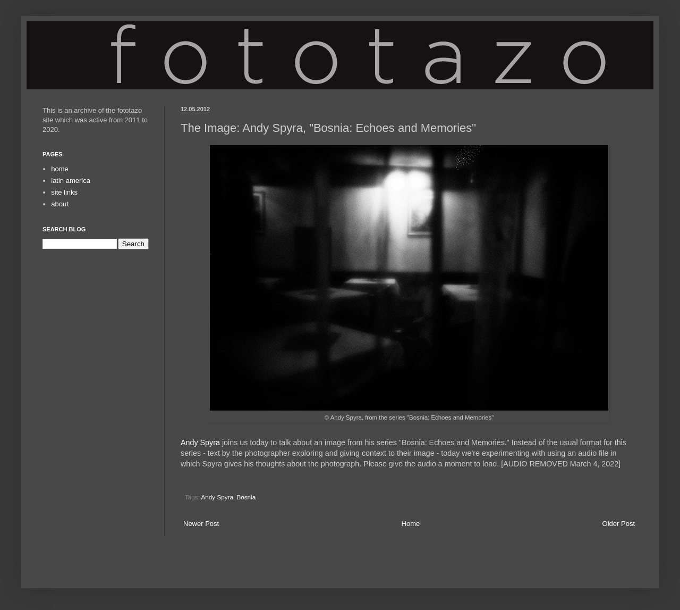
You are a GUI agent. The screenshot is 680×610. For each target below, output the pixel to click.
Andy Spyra (200, 442)
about (60, 204)
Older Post (618, 524)
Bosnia (246, 497)
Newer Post (201, 524)
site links (64, 192)
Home (411, 524)
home (60, 169)
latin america (70, 181)
